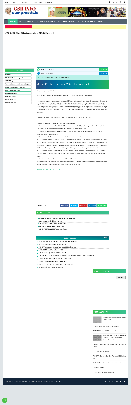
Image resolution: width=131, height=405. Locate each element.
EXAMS (100, 21)
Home (6, 2)
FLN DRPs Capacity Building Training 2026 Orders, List (45, 252)
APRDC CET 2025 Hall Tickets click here (39, 175)
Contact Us (25, 2)
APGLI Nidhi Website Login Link (103, 170)
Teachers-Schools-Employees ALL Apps (11, 85)
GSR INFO (24, 282)
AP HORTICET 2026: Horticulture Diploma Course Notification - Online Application (54, 261)
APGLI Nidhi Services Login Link (11, 90)
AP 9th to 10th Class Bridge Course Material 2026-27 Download (29, 32)
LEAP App (8, 74)
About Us (15, 2)
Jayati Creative (55, 282)
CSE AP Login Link (11, 82)
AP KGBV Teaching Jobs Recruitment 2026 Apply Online (46, 246)
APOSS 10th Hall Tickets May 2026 (39, 226)
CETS (30, 77)
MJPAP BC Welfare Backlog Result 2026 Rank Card (45, 223)
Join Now (85, 69)
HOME (13, 21)
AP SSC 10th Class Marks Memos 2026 (41, 229)
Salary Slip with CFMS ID (12, 94)
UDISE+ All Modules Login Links (11, 78)
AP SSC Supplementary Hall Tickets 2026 (41, 266)
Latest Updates (55, 243)
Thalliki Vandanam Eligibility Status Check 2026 (43, 264)
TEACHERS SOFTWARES (44, 21)
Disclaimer (48, 2)
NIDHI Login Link (10, 103)
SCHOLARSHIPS (87, 21)
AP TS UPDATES (25, 21)
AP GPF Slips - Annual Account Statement (107, 160)
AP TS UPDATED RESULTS (67, 21)
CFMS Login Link (10, 106)
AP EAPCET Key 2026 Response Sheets (41, 234)
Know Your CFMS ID (11, 97)
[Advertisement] (62, 50)
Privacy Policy (37, 2)
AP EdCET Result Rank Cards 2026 (39, 231)
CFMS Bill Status (10, 100)
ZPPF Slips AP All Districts (102, 149)
